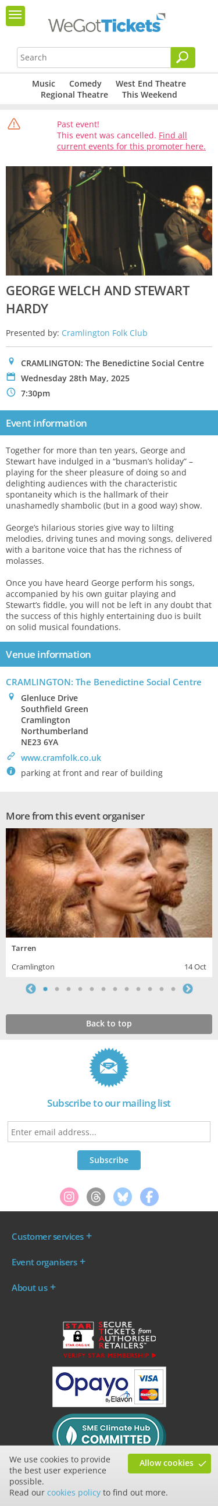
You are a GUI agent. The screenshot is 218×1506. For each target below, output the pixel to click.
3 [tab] (69, 989)
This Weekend (149, 94)
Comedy (85, 83)
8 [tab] (127, 989)
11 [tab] (162, 989)
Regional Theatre (74, 94)
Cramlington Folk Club (105, 332)
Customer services (48, 1236)
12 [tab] (173, 989)
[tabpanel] (109, 901)
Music (43, 83)
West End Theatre (151, 83)
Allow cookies (167, 1462)
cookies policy (74, 1492)
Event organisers (44, 1262)
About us (29, 1287)
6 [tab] (103, 989)
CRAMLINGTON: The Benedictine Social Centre (104, 682)
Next (188, 989)
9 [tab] (138, 989)
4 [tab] (80, 989)
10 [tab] (150, 989)
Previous (31, 989)
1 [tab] (45, 989)
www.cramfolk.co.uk (61, 757)
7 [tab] (115, 989)
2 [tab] (57, 989)
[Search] (183, 57)
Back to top (109, 1023)
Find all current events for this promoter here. (131, 141)
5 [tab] (92, 989)
